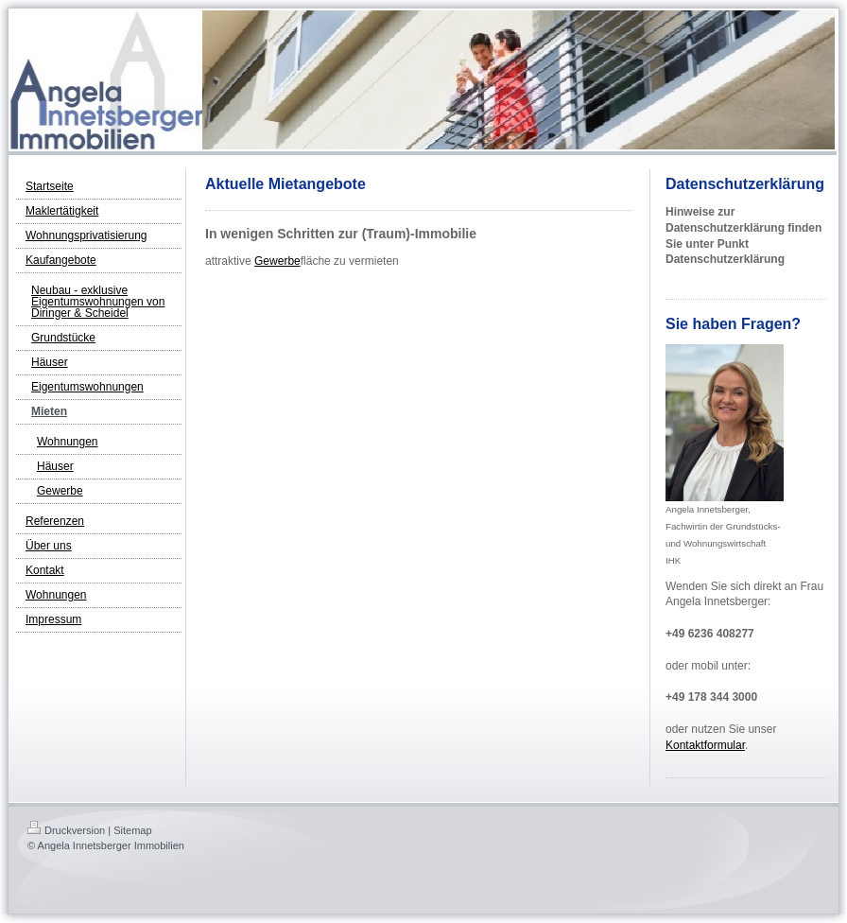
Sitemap (132, 830)
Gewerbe (277, 261)
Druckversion (66, 830)
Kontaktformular (705, 745)
